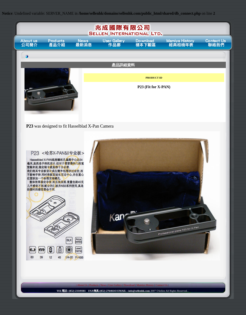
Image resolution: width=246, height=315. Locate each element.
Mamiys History (145, 285)
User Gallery (115, 285)
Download (129, 285)
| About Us (81, 285)
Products (94, 285)
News (103, 285)
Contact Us (161, 285)
